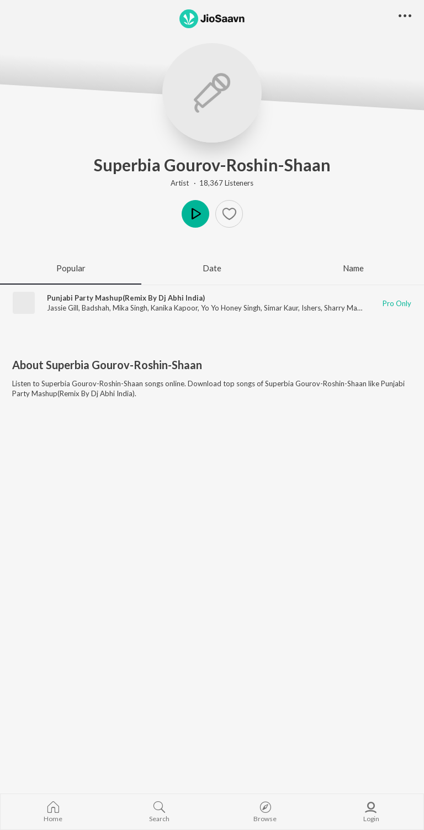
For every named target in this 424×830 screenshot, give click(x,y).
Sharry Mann (344, 307)
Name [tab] (353, 268)
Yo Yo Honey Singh (231, 307)
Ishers (311, 307)
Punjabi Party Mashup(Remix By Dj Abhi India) (126, 297)
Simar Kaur (281, 307)
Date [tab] (212, 268)
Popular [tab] (71, 268)
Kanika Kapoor (174, 307)
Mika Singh (130, 307)
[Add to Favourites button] (229, 214)
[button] (405, 16)
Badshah (95, 307)
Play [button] (195, 214)
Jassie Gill (62, 307)
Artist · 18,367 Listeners (212, 182)
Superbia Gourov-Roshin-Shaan (212, 165)
